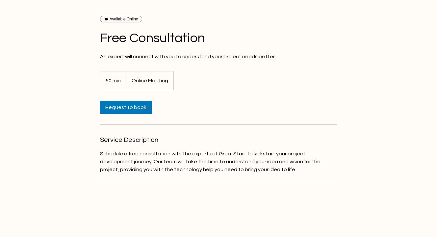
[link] (126, 107)
